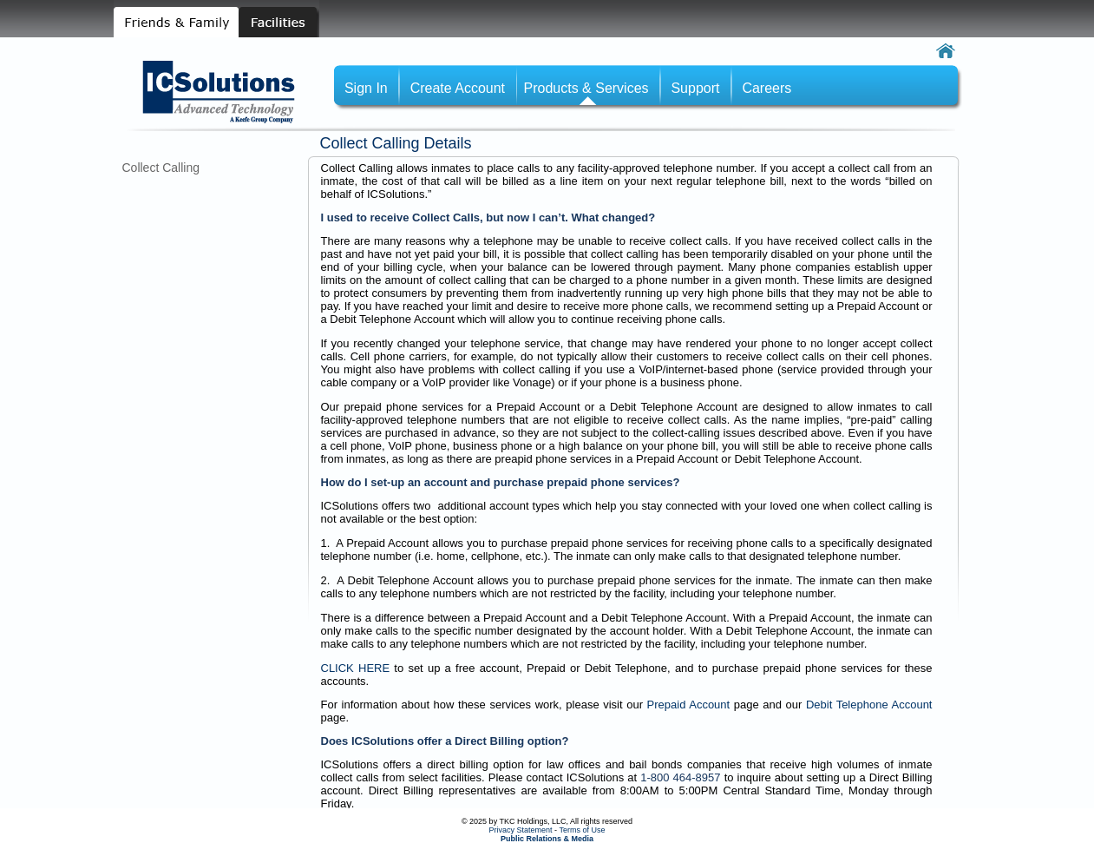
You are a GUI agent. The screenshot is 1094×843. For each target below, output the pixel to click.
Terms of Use (582, 830)
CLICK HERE (355, 668)
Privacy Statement (521, 830)
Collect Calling (161, 168)
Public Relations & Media (547, 838)
